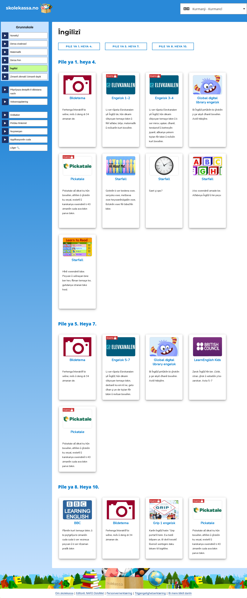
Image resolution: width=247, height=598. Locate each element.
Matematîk (15, 52)
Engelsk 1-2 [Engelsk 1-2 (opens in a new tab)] (121, 98)
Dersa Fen (15, 60)
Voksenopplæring (19, 101)
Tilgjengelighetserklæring (150, 593)
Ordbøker (15, 115)
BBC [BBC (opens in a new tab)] (77, 523)
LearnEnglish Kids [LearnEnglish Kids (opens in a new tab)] (207, 360)
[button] (213, 8)
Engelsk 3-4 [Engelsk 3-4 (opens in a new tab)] (164, 98)
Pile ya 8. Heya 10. (173, 46)
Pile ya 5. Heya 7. (126, 46)
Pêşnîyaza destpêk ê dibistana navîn (25, 91)
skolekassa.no (22, 8)
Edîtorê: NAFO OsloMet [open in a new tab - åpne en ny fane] (90, 593)
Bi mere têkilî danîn (180, 593)
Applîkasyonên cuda (20, 139)
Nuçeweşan (16, 131)
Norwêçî (14, 35)
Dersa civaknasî (18, 43)
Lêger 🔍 (15, 147)
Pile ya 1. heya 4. (79, 46)
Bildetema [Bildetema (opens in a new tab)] (77, 98)
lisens (110, 76)
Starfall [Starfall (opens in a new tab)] (121, 179)
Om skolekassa (64, 593)
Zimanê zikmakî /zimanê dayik (25, 76)
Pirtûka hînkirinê (18, 123)
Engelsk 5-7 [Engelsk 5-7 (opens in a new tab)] (121, 360)
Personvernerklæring (119, 593)
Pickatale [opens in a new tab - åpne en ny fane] (77, 179)
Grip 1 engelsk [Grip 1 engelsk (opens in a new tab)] (164, 523)
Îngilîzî (13, 68)
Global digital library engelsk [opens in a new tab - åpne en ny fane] (207, 100)
